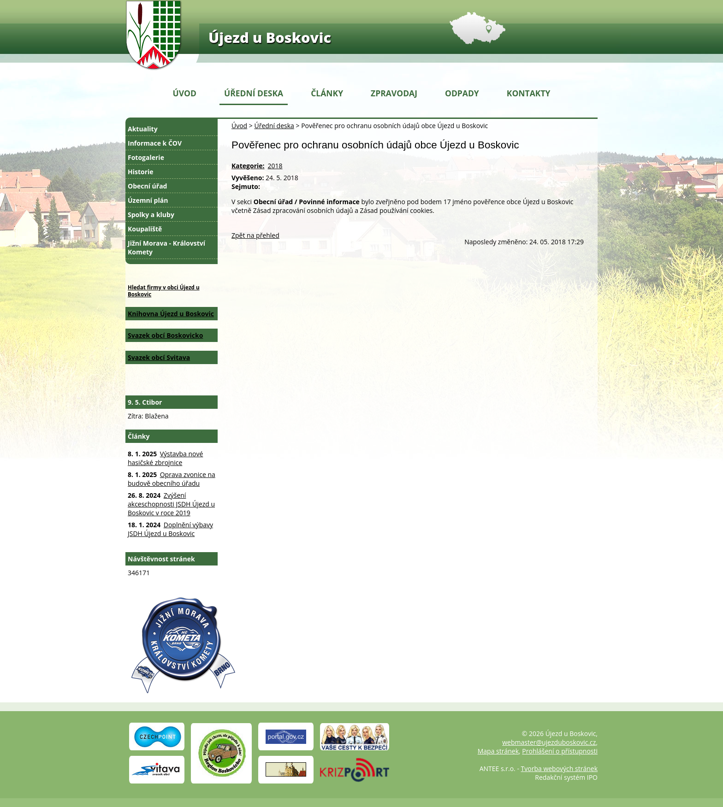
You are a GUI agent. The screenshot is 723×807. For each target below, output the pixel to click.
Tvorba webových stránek (559, 768)
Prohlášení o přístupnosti (560, 751)
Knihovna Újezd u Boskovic (171, 313)
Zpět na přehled (255, 235)
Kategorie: (248, 165)
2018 (275, 165)
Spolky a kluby (151, 214)
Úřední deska (253, 93)
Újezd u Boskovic (269, 37)
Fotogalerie (146, 157)
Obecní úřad (147, 186)
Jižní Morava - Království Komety (166, 247)
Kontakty (529, 93)
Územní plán (148, 200)
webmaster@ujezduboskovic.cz (549, 742)
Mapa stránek (498, 751)
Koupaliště (145, 228)
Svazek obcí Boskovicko (165, 335)
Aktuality (143, 128)
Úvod (184, 93)
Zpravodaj (394, 93)
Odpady (462, 93)
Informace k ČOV (155, 143)
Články (327, 93)
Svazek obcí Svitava (159, 357)
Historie (141, 171)
